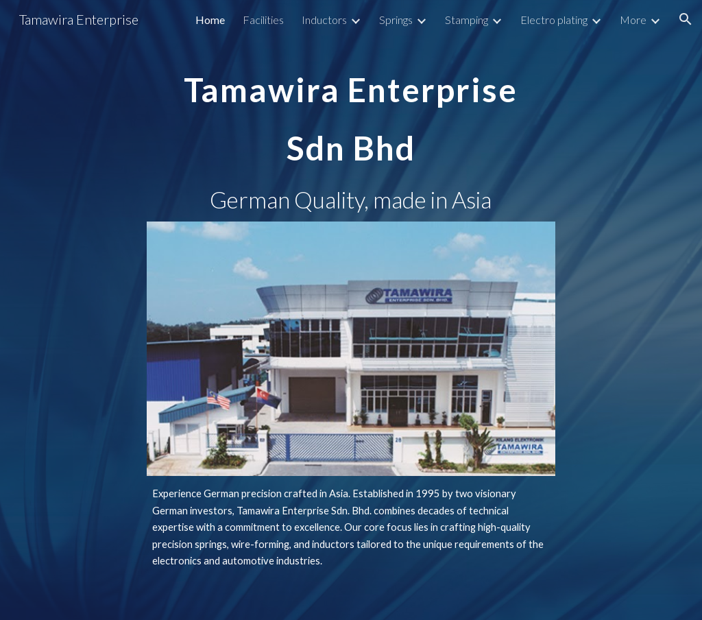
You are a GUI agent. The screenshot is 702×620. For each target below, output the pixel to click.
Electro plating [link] (554, 19)
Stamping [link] (466, 19)
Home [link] (210, 19)
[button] (685, 19)
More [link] (633, 19)
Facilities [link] (263, 19)
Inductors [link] (324, 19)
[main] (351, 109)
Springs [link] (396, 19)
